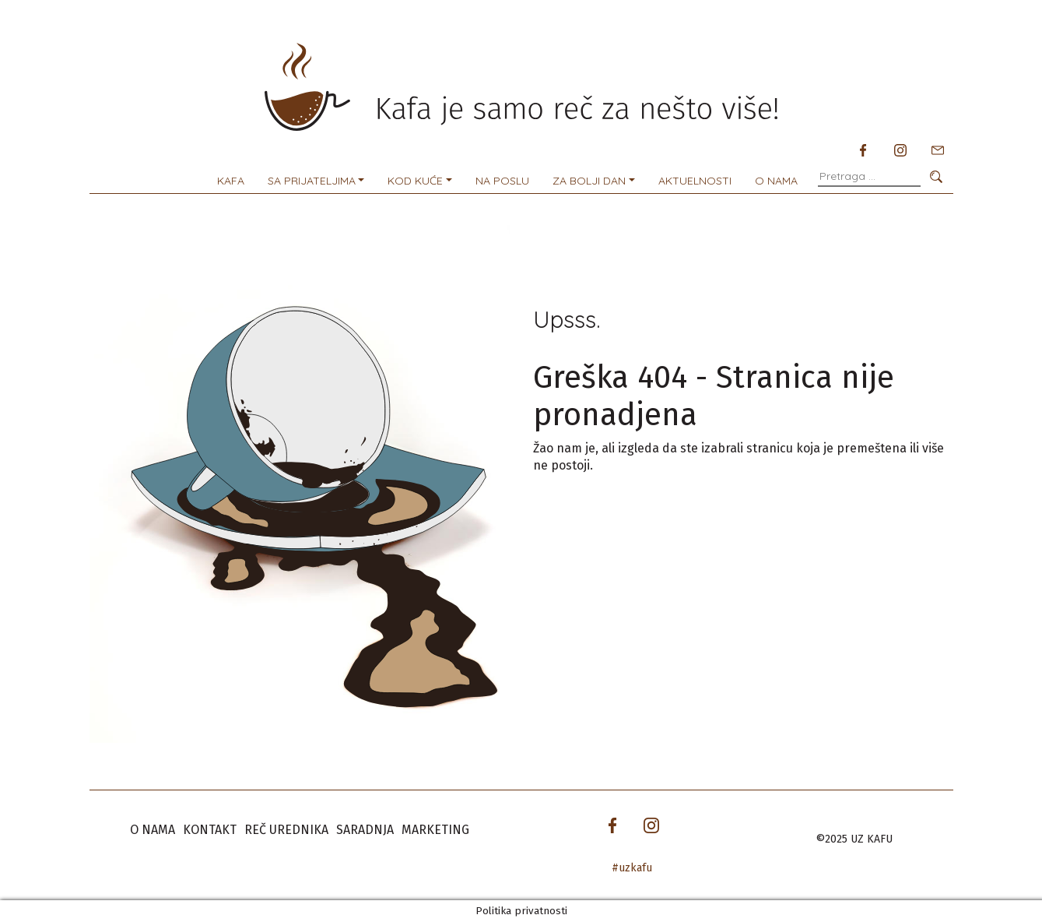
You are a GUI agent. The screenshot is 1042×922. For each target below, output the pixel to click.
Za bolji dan (589, 181)
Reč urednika (286, 829)
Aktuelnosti (695, 181)
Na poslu (502, 181)
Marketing (435, 829)
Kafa (230, 181)
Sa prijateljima (312, 181)
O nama (776, 181)
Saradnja (365, 829)
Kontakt (210, 829)
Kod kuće (415, 181)
